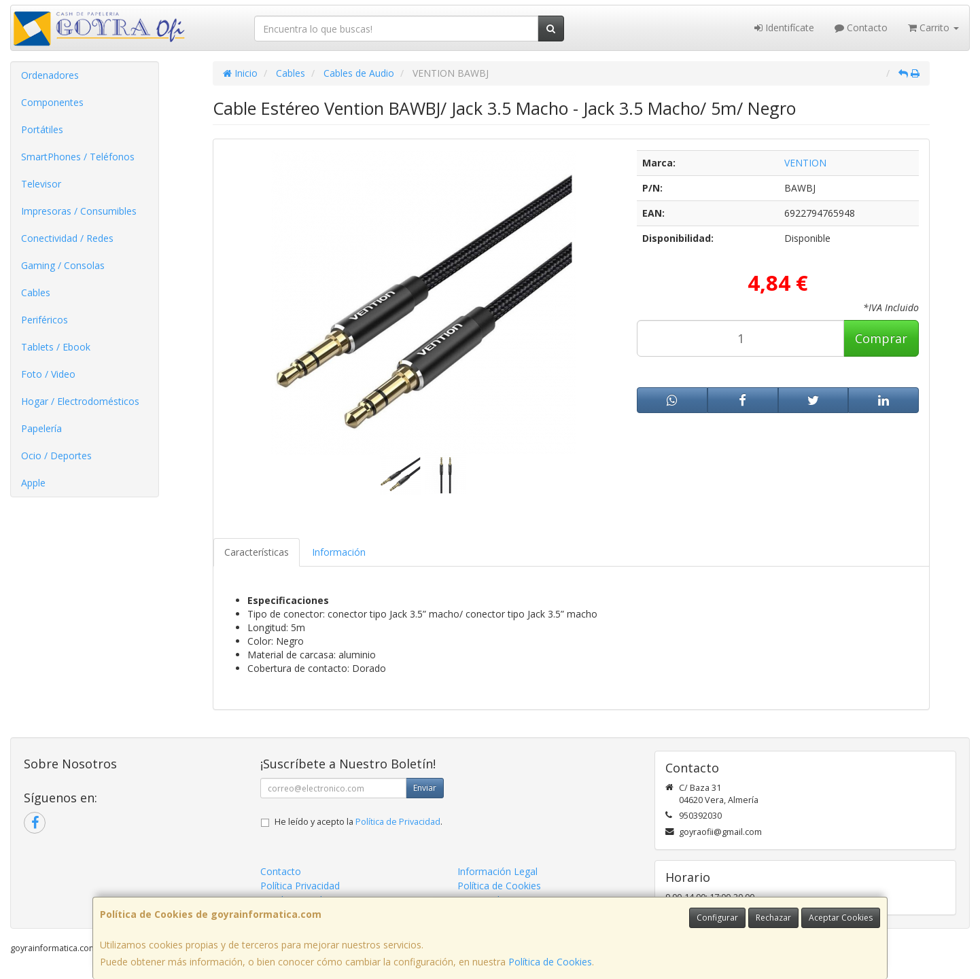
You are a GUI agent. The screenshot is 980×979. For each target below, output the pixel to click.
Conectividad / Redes (67, 238)
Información (339, 552)
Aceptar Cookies (841, 917)
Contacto (861, 27)
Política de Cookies (550, 961)
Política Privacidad (300, 885)
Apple (33, 482)
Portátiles (42, 129)
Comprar (881, 338)
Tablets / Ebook (55, 346)
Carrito (933, 27)
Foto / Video (48, 374)
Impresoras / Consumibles (79, 210)
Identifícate (784, 27)
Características (256, 552)
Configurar (717, 917)
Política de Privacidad (397, 821)
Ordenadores (50, 75)
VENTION (805, 162)
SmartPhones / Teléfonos (78, 156)
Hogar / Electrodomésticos (80, 401)
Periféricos (44, 319)
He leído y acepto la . (358, 821)
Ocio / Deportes (56, 455)
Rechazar (773, 917)
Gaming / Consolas (63, 265)
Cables (35, 292)
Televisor (41, 183)
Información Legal (497, 871)
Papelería (41, 428)
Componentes (52, 102)
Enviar (424, 788)
